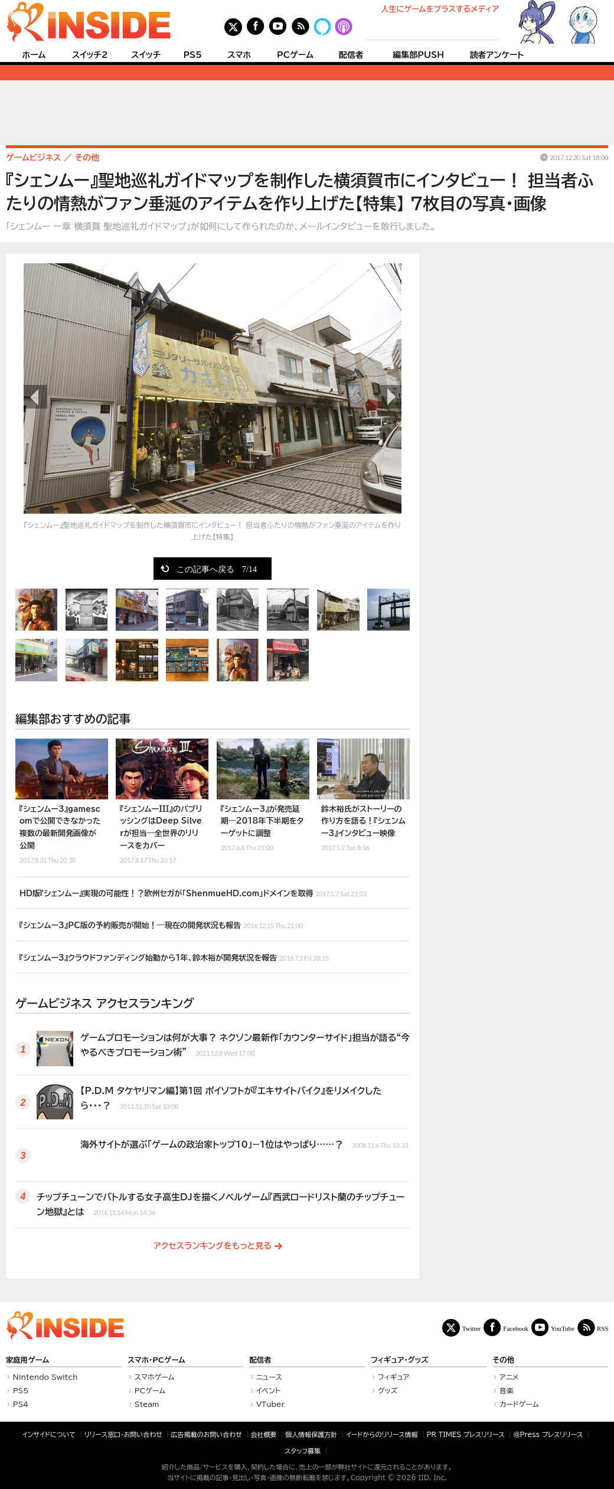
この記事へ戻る (217, 568)
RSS (603, 1328)
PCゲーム (295, 55)
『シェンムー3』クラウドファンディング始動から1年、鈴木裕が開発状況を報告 (174, 956)
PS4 (21, 1404)
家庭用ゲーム (27, 1360)
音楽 (506, 1390)
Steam (147, 1404)
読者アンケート (497, 55)
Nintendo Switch (45, 1376)
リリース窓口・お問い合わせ (123, 1434)
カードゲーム (519, 1404)
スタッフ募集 (303, 1451)
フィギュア (394, 1376)
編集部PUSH (418, 55)
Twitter (471, 1328)
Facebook (515, 1328)
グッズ (388, 1390)
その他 (503, 1360)
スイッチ (146, 55)
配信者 (351, 55)
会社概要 (264, 1434)
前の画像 (35, 397)
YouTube (562, 1328)
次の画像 (389, 397)
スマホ (239, 55)
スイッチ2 (90, 55)
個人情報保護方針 (311, 1434)
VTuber (270, 1404)
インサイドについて (49, 1434)
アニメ (509, 1376)
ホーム (33, 55)
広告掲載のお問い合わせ (206, 1434)
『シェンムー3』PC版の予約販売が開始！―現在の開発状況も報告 (161, 924)
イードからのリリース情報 (382, 1434)
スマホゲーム (155, 1376)
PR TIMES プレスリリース (465, 1434)
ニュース (269, 1376)
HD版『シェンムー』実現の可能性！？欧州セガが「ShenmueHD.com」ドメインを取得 (193, 892)
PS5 (192, 55)
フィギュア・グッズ (400, 1360)
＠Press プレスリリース (548, 1434)
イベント (268, 1390)
